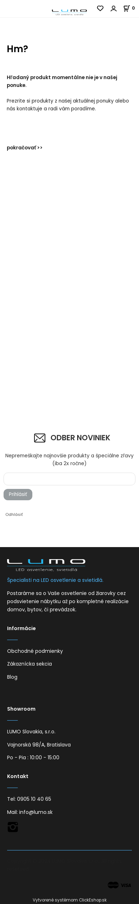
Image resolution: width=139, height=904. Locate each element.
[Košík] (131, 8)
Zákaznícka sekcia (29, 663)
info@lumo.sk (36, 812)
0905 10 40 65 (34, 799)
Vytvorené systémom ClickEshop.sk (70, 900)
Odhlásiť (14, 514)
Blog (12, 676)
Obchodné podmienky (35, 651)
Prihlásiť (18, 494)
